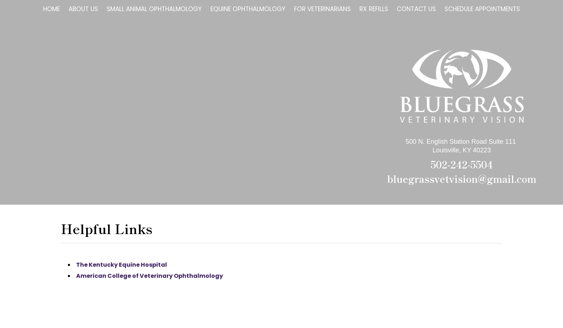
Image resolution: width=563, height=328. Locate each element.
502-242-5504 (462, 164)
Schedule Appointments (482, 9)
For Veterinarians (322, 9)
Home (51, 9)
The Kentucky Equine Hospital (121, 265)
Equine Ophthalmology (247, 9)
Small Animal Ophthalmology (154, 9)
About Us (83, 9)
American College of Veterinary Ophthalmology (149, 276)
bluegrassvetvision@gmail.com (461, 179)
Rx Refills (373, 9)
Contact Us (416, 9)
